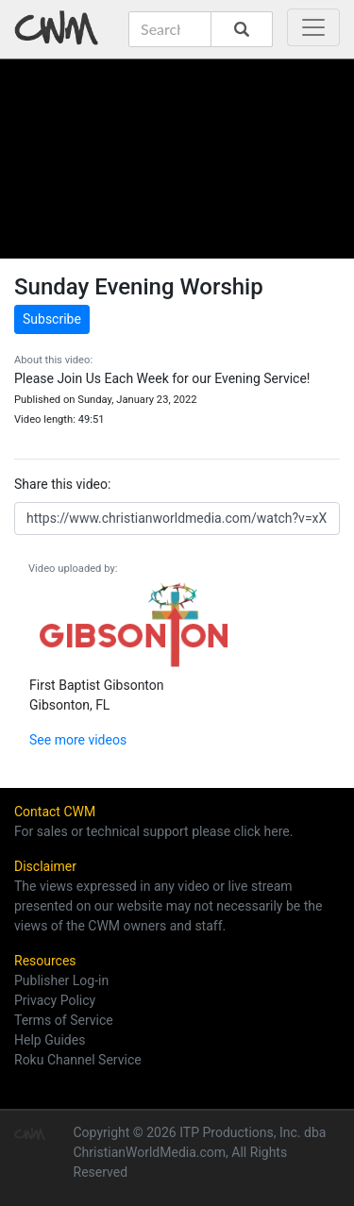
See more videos (77, 739)
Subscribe (52, 319)
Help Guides (49, 1039)
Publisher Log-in (61, 980)
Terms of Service (63, 1020)
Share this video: (62, 484)
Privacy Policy (54, 1000)
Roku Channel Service (78, 1059)
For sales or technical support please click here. (153, 831)
